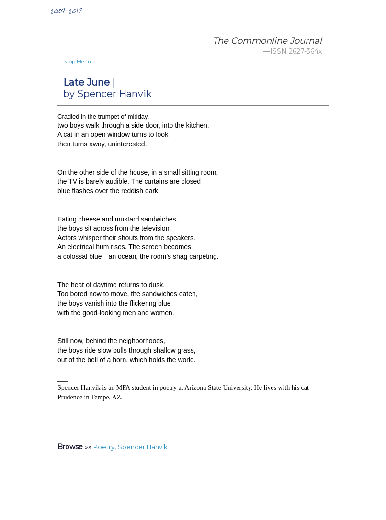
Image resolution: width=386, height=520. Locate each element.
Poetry (103, 447)
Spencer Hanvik (143, 447)
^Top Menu (77, 61)
